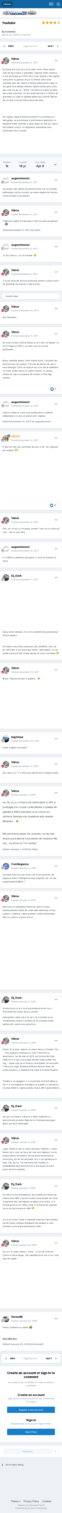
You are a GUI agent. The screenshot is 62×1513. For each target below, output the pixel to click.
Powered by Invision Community (31, 1508)
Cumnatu (10, 31)
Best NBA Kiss (10, 1338)
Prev (11, 46)
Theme (16, 1501)
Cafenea (26, 34)
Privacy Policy (31, 1501)
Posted (24, 62)
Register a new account (31, 1409)
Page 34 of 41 (30, 46)
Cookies (46, 1501)
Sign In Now (31, 1432)
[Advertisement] (14, 1482)
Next (51, 46)
